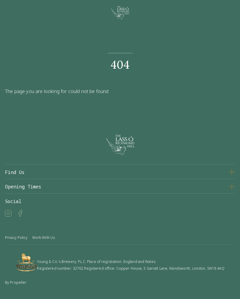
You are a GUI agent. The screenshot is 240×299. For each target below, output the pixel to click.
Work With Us (43, 237)
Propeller (18, 282)
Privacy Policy (16, 237)
